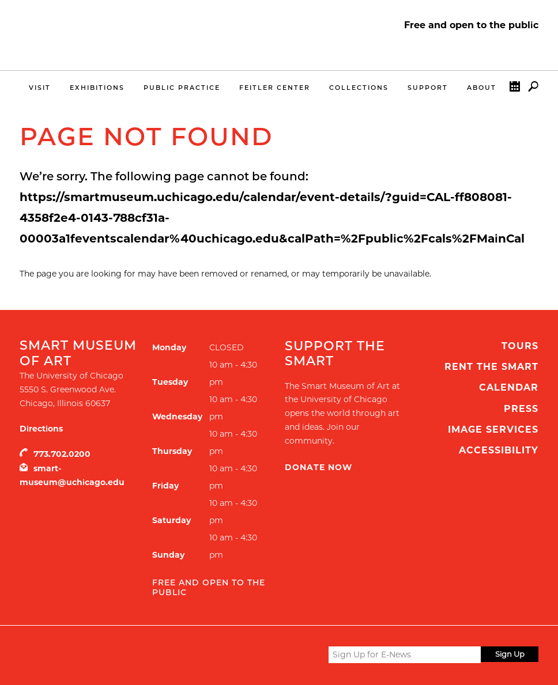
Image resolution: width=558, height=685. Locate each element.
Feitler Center (274, 88)
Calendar (515, 89)
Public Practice (182, 88)
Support (428, 88)
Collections (359, 88)
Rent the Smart (491, 366)
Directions (41, 428)
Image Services (493, 429)
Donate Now (318, 467)
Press (521, 408)
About (481, 88)
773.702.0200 (62, 454)
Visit (40, 88)
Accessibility (498, 450)
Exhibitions (97, 88)
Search (533, 89)
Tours (520, 345)
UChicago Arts (131, 654)
